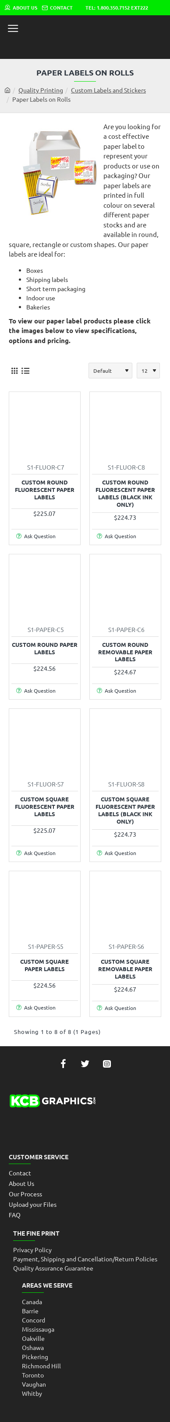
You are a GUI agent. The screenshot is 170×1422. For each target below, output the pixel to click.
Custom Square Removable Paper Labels (125, 969)
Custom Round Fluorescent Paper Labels (44, 490)
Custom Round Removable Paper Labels (125, 652)
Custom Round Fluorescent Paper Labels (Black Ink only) (125, 493)
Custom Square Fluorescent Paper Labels (44, 806)
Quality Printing (40, 90)
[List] (25, 370)
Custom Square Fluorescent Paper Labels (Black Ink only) (125, 810)
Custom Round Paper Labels (45, 648)
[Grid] (14, 370)
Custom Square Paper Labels (44, 965)
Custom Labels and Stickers (108, 90)
